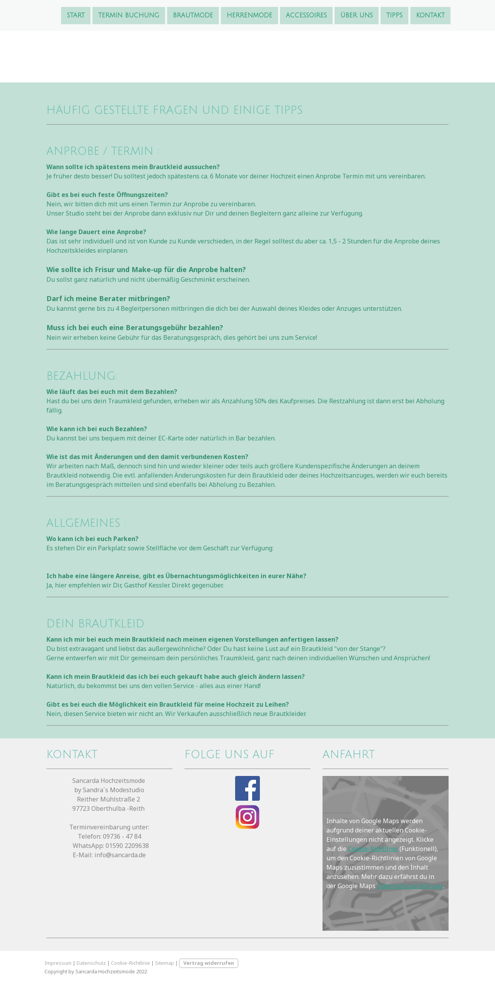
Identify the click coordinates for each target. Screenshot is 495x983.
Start (76, 15)
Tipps (394, 15)
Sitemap (164, 962)
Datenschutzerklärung (410, 886)
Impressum (58, 962)
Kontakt (430, 15)
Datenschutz (91, 962)
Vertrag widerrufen (208, 962)
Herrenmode (249, 15)
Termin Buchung (128, 15)
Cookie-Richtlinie (373, 848)
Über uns (356, 15)
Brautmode (193, 15)
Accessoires (306, 15)
